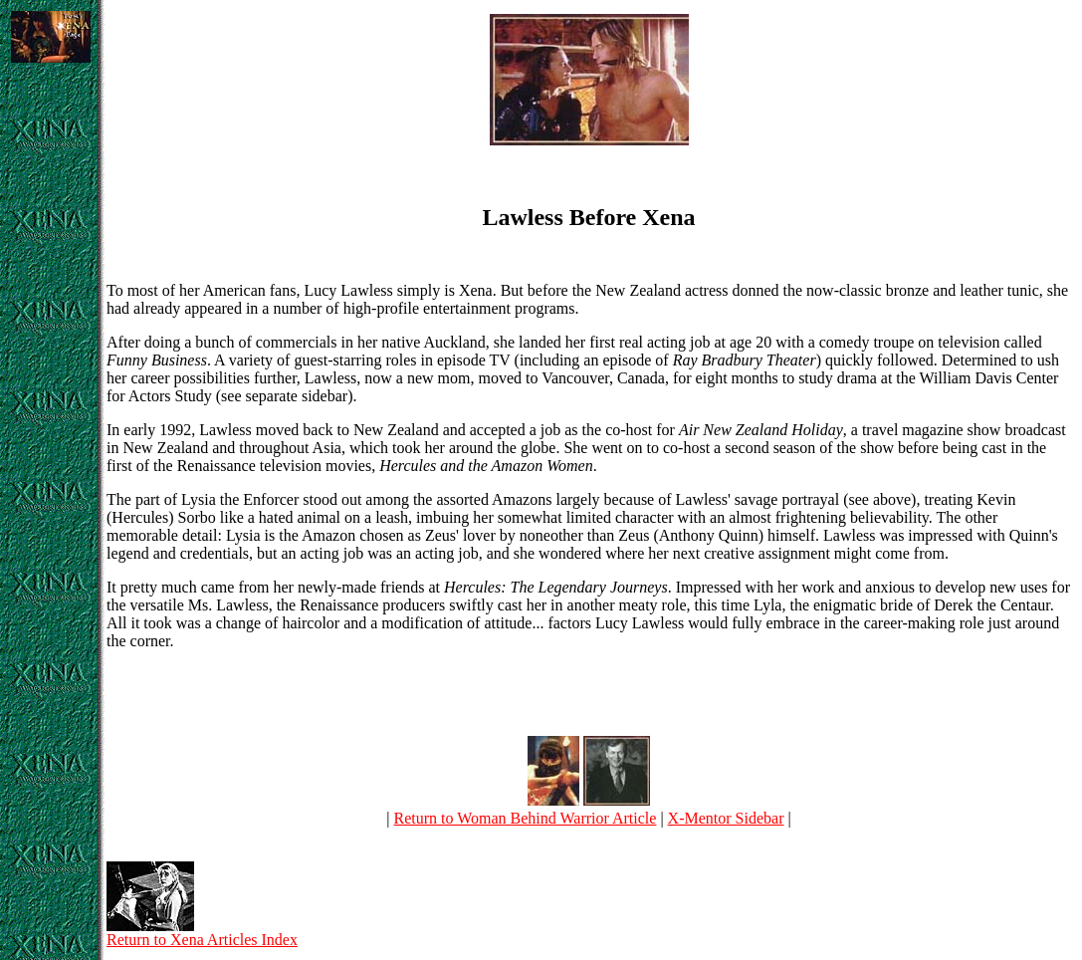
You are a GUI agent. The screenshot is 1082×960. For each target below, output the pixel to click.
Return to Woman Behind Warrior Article (525, 818)
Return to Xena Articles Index (202, 932)
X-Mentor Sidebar (726, 818)
